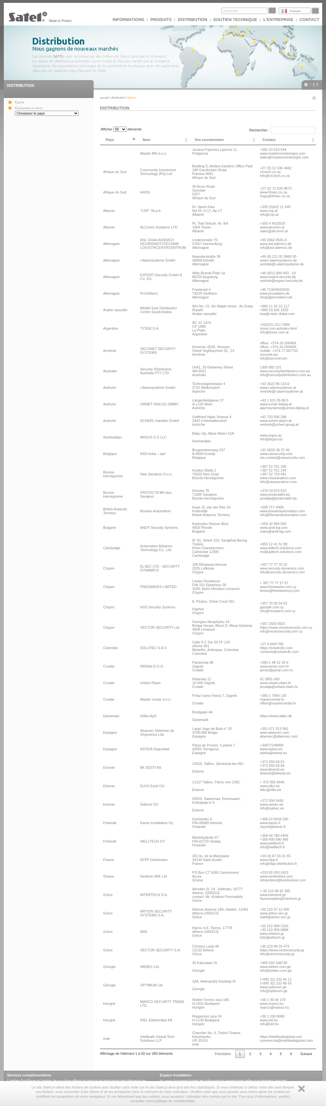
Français (295, 11)
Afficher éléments (121, 129)
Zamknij (301, 1089)
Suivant (306, 1054)
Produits (161, 19)
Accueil (104, 97)
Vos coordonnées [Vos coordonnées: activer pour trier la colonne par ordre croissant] (209, 140)
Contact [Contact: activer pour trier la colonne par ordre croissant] (269, 140)
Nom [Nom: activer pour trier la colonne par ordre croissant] (146, 140)
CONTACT (309, 19)
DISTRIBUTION (192, 19)
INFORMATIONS (128, 19)
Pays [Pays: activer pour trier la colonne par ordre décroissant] (110, 140)
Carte (19, 102)
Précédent (222, 1054)
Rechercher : (282, 130)
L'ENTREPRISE (278, 19)
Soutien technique (236, 19)
